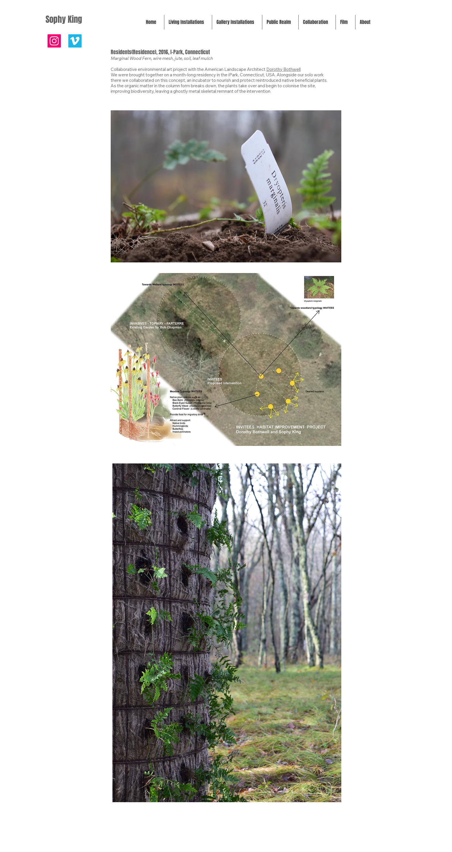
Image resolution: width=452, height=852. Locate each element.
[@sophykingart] (54, 41)
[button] (188, 22)
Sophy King (64, 19)
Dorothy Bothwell (283, 69)
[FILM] (75, 41)
